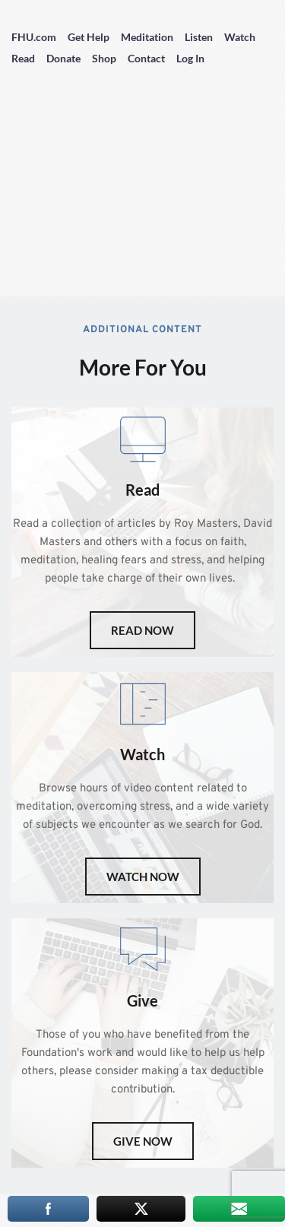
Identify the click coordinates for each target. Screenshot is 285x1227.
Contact (146, 58)
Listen (199, 36)
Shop (104, 58)
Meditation (147, 36)
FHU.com (33, 36)
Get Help (88, 36)
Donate (63, 58)
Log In (190, 58)
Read (23, 58)
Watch (239, 36)
